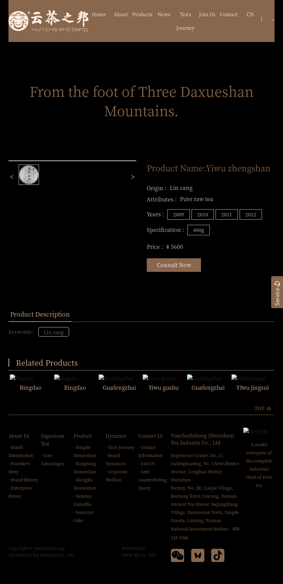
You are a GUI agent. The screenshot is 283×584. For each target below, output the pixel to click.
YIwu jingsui (252, 387)
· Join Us (146, 463)
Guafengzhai (119, 387)
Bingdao (31, 387)
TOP (259, 407)
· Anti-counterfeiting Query (152, 479)
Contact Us (150, 435)
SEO (152, 554)
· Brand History (23, 479)
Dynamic (116, 435)
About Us (18, 435)
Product (83, 435)
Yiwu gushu (163, 387)
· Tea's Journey (120, 447)
